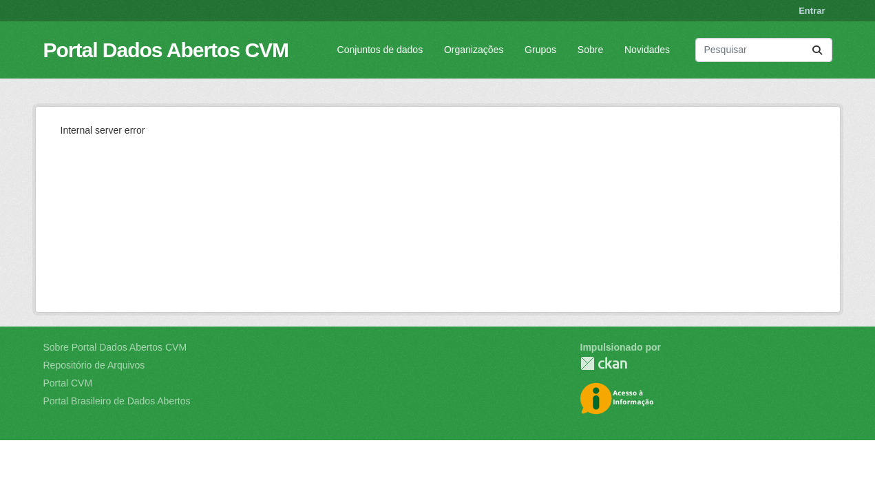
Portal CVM (68, 383)
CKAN (603, 363)
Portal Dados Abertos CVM (166, 50)
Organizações (473, 49)
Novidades (647, 49)
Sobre (590, 49)
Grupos (540, 49)
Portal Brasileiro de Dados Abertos (117, 400)
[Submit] (817, 50)
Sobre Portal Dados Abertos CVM (115, 347)
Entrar (812, 11)
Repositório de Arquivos (94, 365)
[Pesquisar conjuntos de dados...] (763, 50)
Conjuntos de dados (380, 49)
